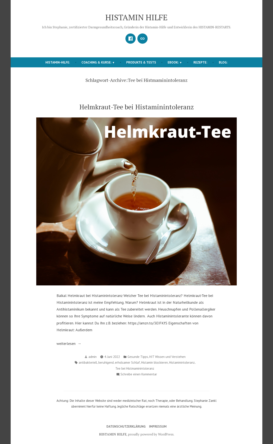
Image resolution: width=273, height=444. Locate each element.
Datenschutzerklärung (126, 426)
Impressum (158, 426)
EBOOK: (173, 62)
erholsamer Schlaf (127, 362)
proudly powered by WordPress (151, 434)
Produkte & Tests (141, 62)
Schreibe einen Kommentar (139, 374)
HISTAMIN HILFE (136, 17)
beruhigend (106, 362)
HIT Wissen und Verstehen (167, 357)
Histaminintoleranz (182, 362)
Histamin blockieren (154, 362)
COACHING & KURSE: (96, 62)
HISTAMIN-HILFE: (57, 62)
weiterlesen (73, 343)
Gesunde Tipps (138, 357)
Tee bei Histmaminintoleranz (134, 368)
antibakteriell (88, 362)
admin (93, 357)
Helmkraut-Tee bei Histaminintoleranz (136, 107)
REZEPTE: (200, 62)
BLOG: (223, 62)
